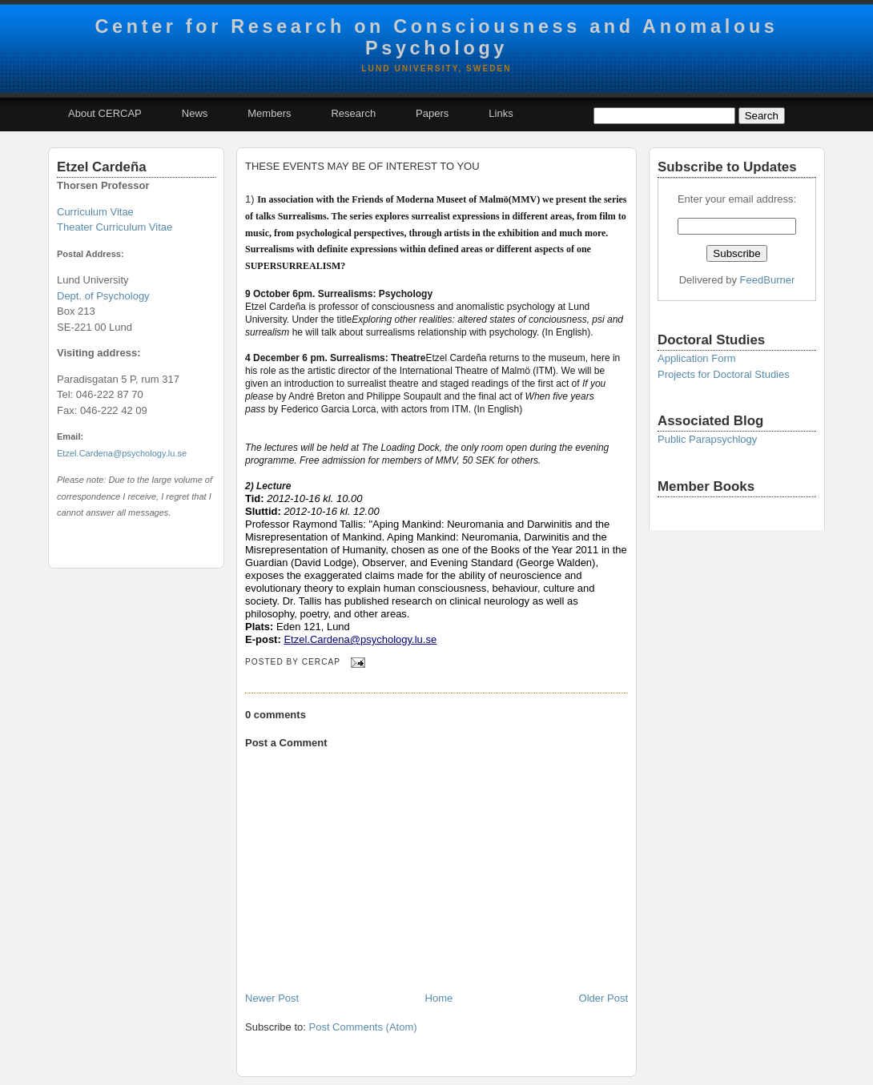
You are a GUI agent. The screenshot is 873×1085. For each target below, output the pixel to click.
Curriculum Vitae (95, 212)
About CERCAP (105, 113)
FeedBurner (767, 280)
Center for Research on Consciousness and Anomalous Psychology (436, 37)
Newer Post (272, 998)
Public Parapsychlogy (707, 439)
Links (501, 113)
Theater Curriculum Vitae (114, 227)
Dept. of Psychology (103, 296)
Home (439, 998)
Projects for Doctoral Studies (724, 374)
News (195, 113)
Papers (432, 113)
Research (353, 113)
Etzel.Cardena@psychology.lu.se (122, 453)
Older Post (603, 998)
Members (269, 113)
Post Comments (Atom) (363, 1027)
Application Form (697, 358)
